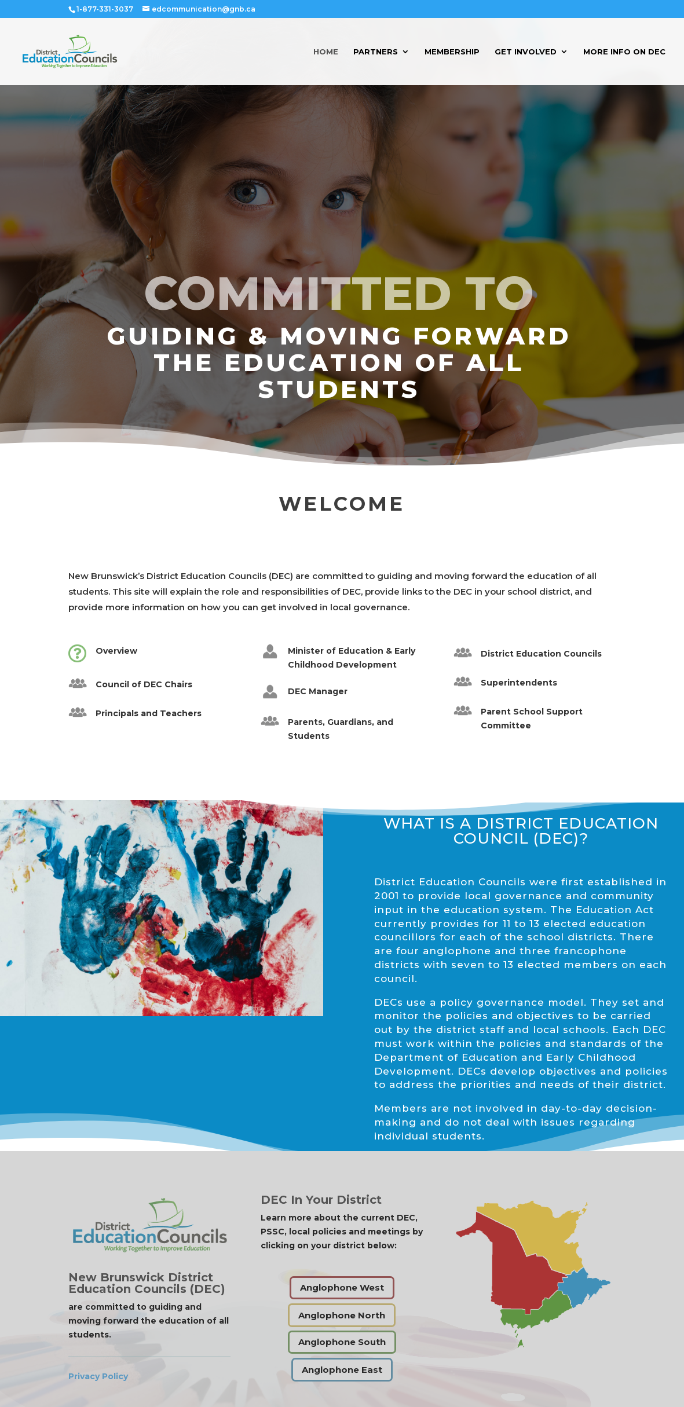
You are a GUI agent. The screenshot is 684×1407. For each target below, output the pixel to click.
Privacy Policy (98, 1376)
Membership (452, 51)
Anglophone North (341, 1315)
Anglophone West (342, 1287)
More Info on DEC (624, 51)
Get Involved (526, 51)
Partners (375, 51)
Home (325, 51)
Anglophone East (342, 1369)
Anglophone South (342, 1341)
